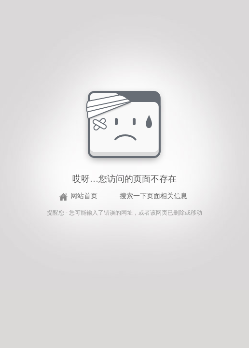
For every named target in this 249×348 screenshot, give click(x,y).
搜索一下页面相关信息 (153, 196)
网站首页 (83, 196)
